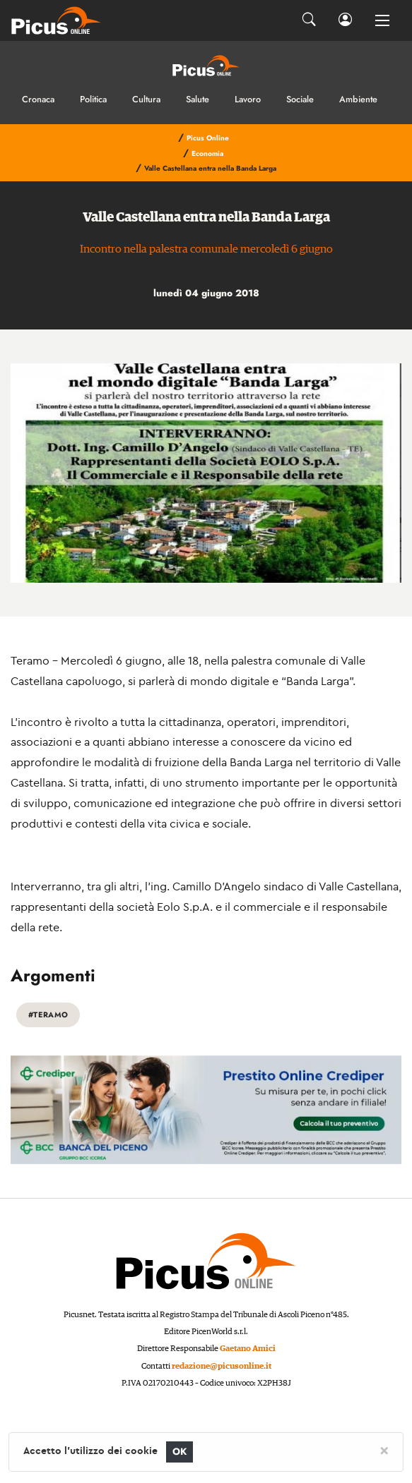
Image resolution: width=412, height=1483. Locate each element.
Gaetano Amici (248, 1348)
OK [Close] (179, 1451)
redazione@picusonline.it (221, 1366)
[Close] (384, 1450)
